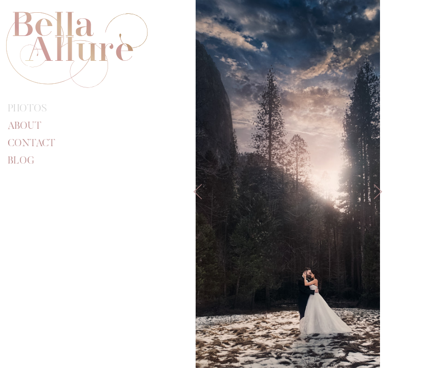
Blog (21, 161)
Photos (27, 109)
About (24, 126)
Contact (31, 144)
